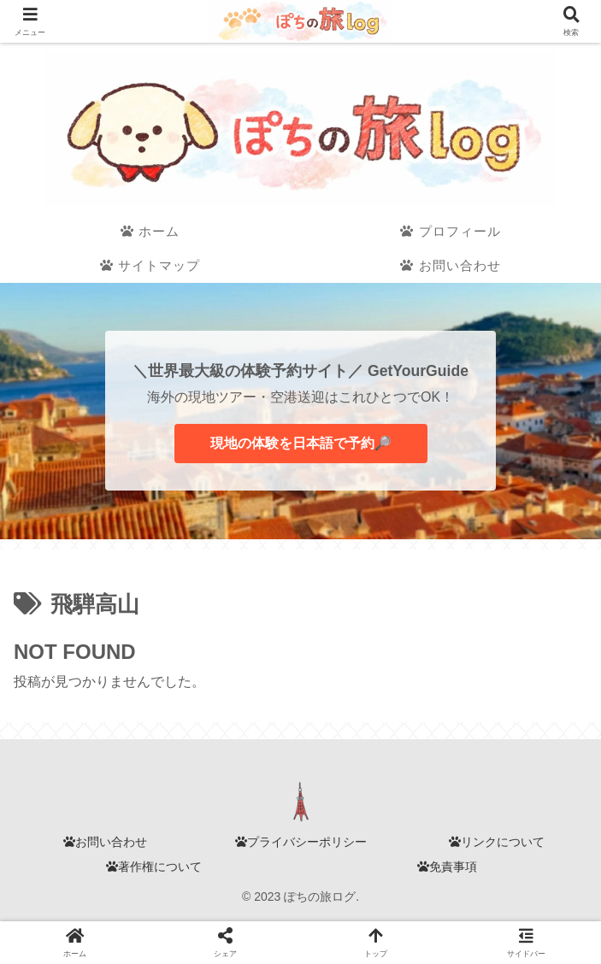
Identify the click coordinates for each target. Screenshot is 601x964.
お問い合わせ (105, 842)
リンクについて (497, 842)
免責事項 (447, 866)
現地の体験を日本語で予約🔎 (301, 443)
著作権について (154, 866)
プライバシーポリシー (301, 842)
